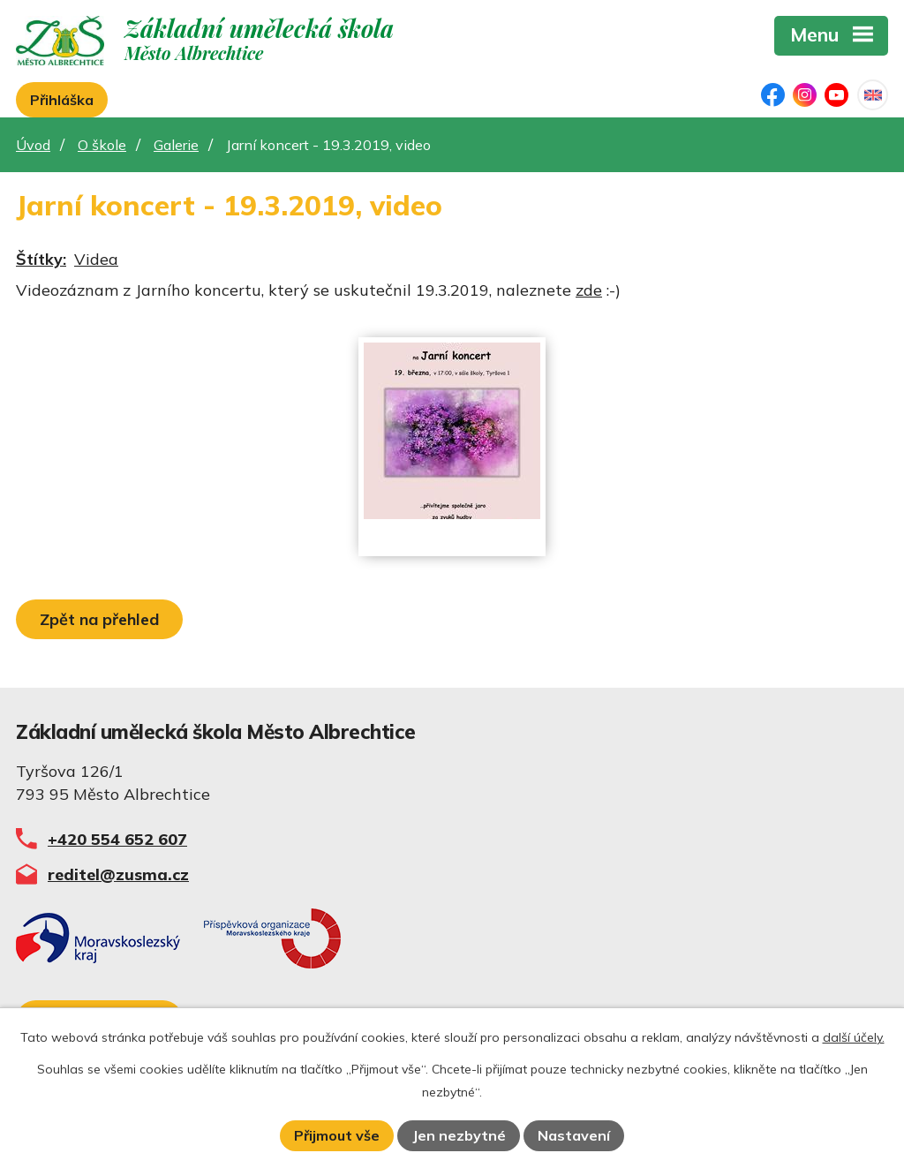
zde (589, 290)
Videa (96, 259)
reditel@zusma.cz (118, 874)
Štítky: (41, 259)
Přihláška (62, 100)
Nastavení (574, 1135)
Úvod (33, 145)
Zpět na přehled (99, 619)
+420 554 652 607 (117, 839)
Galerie (176, 145)
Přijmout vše (337, 1135)
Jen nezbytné (459, 1135)
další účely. (854, 1037)
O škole (102, 145)
